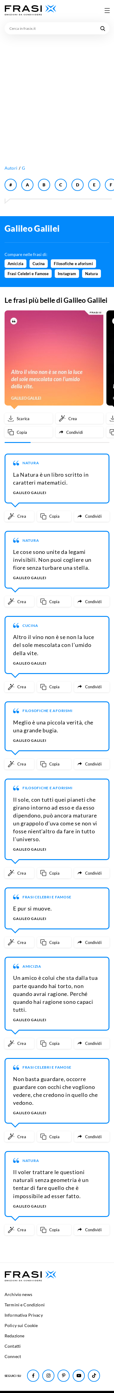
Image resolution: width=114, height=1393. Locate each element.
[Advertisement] (57, 94)
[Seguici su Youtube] (79, 1376)
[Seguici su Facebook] (33, 1376)
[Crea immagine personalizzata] (80, 418)
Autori (11, 168)
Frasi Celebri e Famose (28, 273)
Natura (91, 273)
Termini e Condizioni (25, 1304)
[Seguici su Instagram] (48, 1376)
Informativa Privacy (24, 1315)
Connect (13, 1356)
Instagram (67, 273)
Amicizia (15, 263)
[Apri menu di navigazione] (107, 10)
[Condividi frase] (80, 432)
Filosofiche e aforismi (73, 263)
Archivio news (18, 1294)
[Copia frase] (29, 432)
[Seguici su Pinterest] (63, 1376)
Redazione (14, 1335)
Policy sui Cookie (21, 1325)
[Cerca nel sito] (103, 28)
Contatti (13, 1346)
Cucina (39, 263)
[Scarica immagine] (29, 418)
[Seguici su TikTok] (94, 1376)
